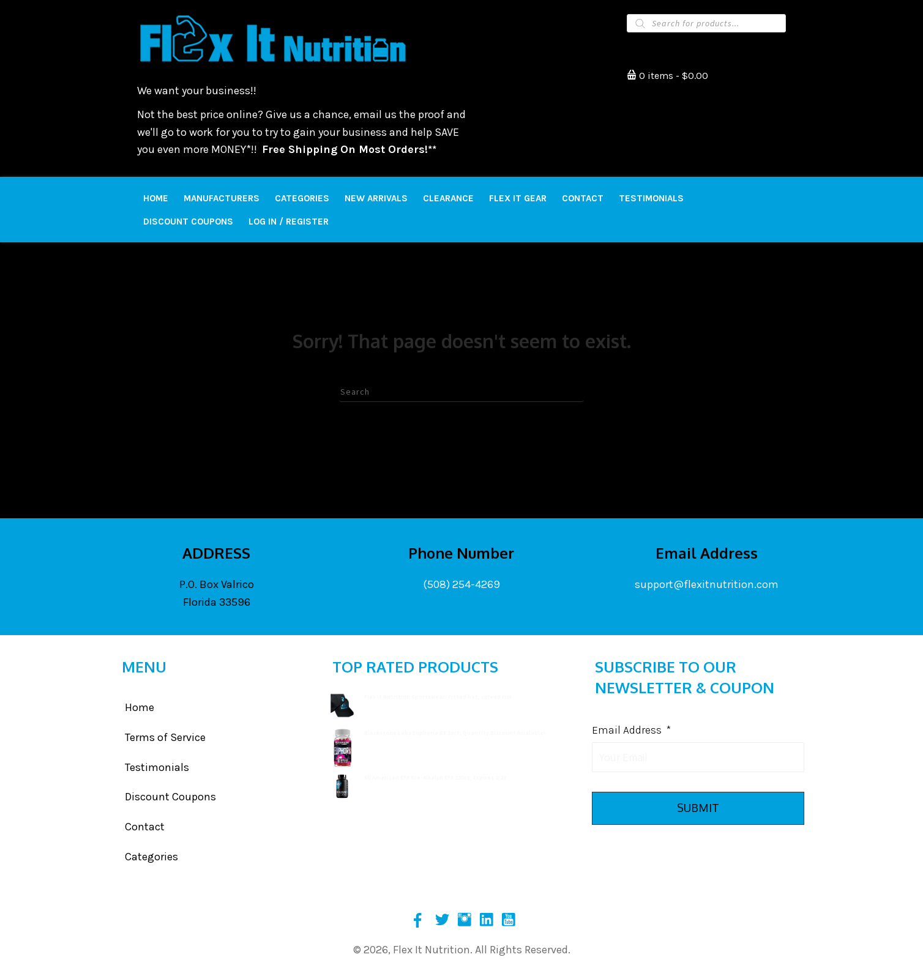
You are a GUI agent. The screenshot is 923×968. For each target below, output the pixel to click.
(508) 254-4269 (461, 584)
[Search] (461, 391)
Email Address (631, 730)
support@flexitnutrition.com (707, 584)
